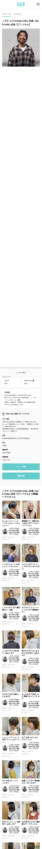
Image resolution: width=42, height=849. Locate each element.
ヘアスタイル (17, 14)
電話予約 (21, 433)
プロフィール (6, 14)
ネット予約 (21, 424)
